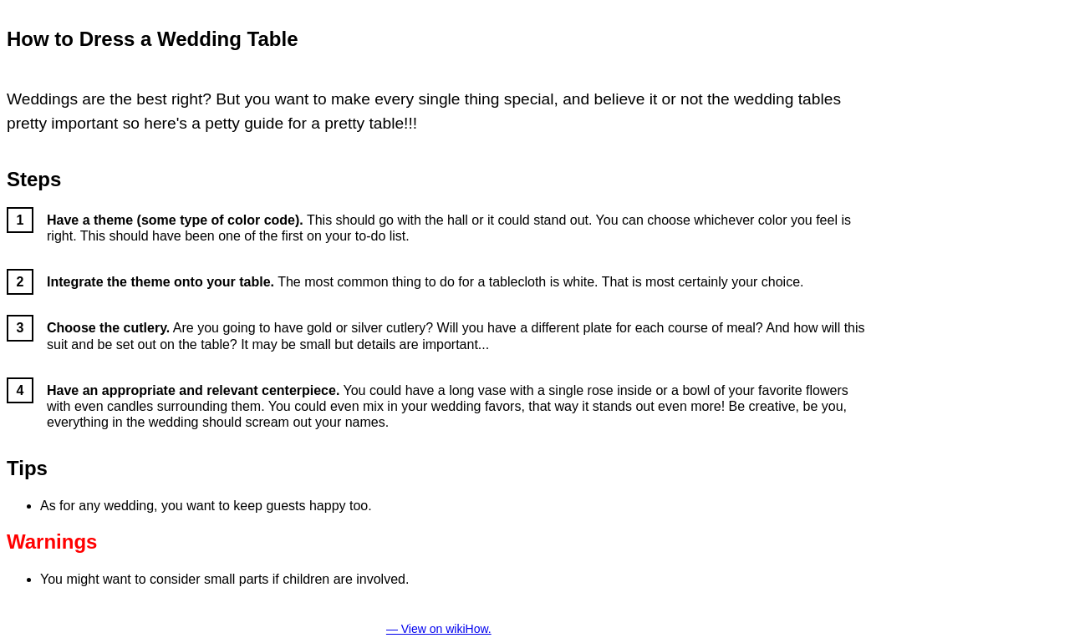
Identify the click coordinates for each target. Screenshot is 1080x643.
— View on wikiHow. (439, 628)
